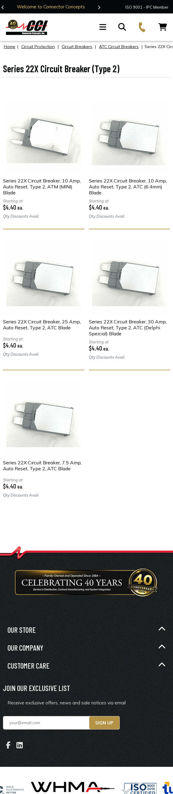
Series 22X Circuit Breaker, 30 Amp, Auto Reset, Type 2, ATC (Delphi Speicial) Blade (128, 327)
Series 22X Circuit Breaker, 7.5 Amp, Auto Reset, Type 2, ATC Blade (42, 465)
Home (9, 46)
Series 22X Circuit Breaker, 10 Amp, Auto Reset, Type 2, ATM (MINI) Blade (42, 186)
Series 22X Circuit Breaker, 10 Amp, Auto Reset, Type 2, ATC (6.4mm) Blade (128, 186)
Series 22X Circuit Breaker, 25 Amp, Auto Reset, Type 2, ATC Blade (42, 324)
